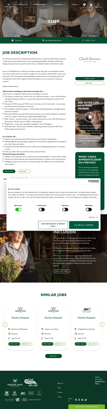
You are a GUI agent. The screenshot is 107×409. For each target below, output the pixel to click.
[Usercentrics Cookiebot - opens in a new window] (90, 181)
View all (53, 356)
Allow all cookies (84, 225)
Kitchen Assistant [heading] (54, 317)
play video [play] (90, 117)
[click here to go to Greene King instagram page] (79, 400)
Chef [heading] (21, 317)
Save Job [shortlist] (26, 344)
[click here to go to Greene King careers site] (23, 390)
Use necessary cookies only (53, 225)
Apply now (15, 344)
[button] (98, 5)
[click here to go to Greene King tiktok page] (86, 400)
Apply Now (9, 171)
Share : (6, 179)
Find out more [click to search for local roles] (61, 271)
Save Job (22, 171)
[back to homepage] (8, 5)
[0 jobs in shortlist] (84, 5)
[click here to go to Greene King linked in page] (82, 400)
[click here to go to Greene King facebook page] (76, 400)
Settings (92, 217)
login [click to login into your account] (91, 7)
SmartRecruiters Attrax (100, 382)
